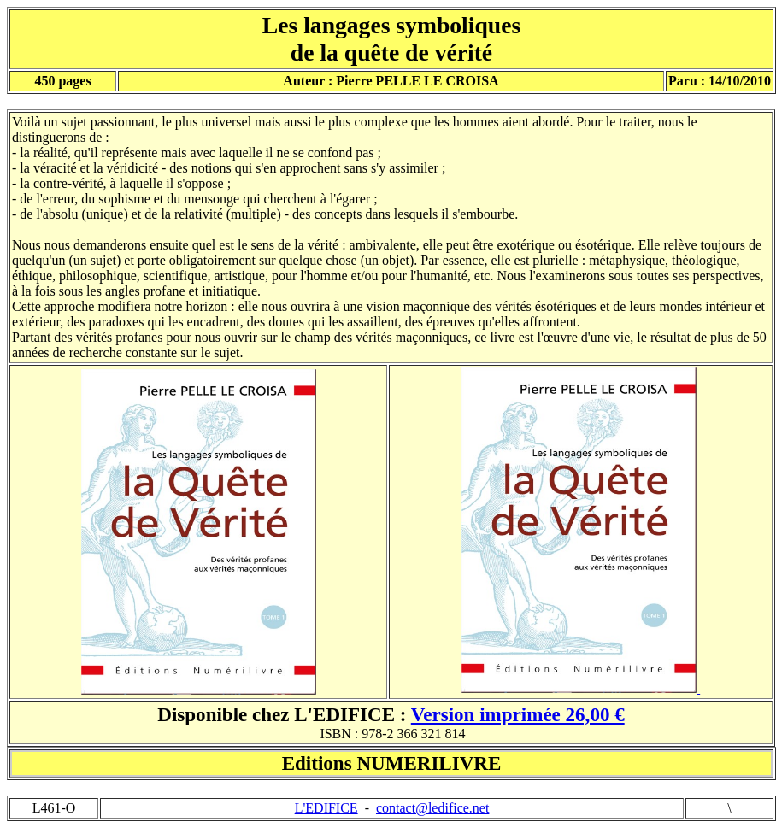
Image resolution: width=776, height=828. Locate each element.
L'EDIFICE (326, 808)
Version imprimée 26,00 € (518, 714)
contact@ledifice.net (432, 808)
